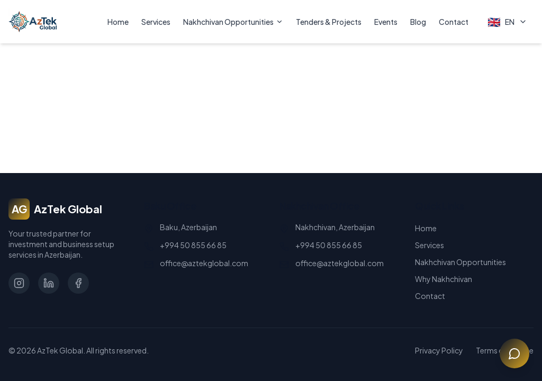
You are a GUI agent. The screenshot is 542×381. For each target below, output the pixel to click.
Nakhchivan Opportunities (233, 21)
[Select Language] (507, 21)
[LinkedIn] (48, 283)
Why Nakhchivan (443, 279)
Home (118, 21)
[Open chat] (514, 353)
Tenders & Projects (329, 21)
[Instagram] (19, 283)
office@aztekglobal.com (204, 263)
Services (155, 21)
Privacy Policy (439, 350)
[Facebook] (78, 283)
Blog (418, 21)
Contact (453, 21)
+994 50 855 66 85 (193, 245)
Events (386, 21)
